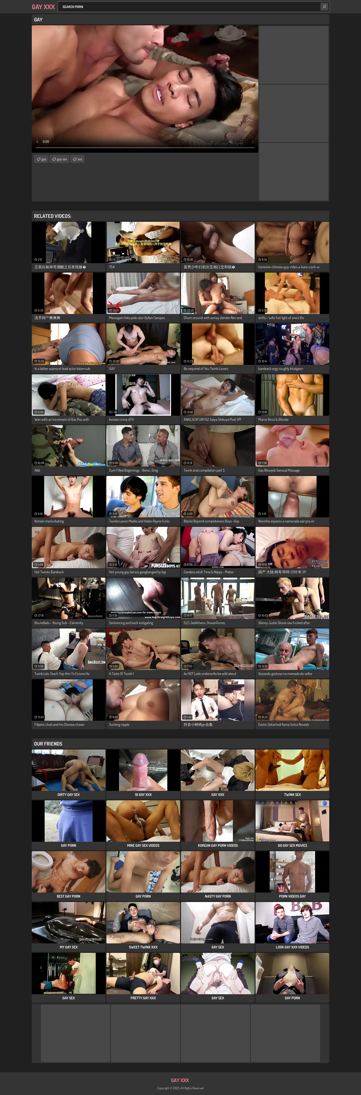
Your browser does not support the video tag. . (145, 89)
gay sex (62, 159)
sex (80, 159)
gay (43, 159)
